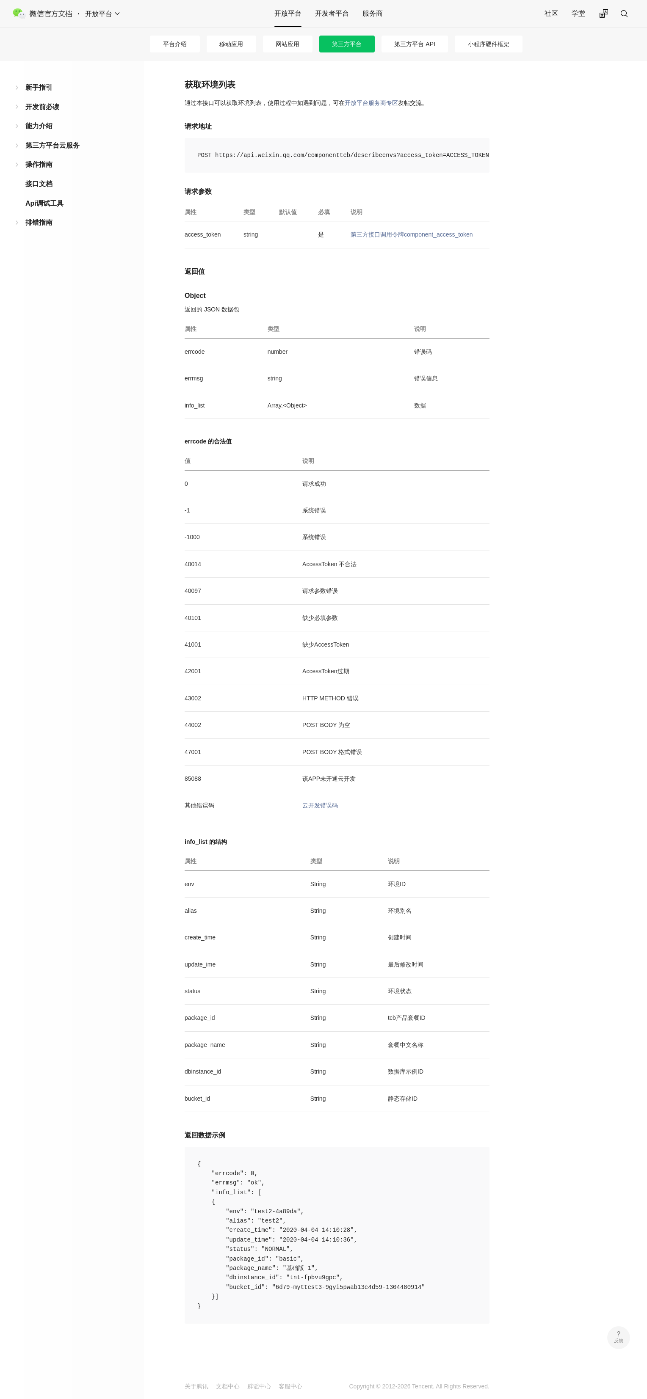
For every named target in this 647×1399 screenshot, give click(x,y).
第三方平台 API (414, 44)
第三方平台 (347, 44)
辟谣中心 (259, 1386)
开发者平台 (332, 13)
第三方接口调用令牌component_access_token (412, 234)
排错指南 (39, 222)
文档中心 (228, 1386)
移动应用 (231, 44)
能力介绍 (39, 125)
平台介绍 (175, 44)
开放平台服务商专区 (371, 102)
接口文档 (39, 183)
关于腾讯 (196, 1386)
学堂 (578, 13)
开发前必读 (42, 106)
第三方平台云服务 (52, 145)
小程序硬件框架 (488, 44)
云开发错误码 (320, 805)
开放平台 (287, 13)
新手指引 (39, 87)
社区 (551, 13)
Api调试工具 (44, 203)
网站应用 (287, 44)
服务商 (372, 13)
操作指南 (39, 164)
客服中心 (290, 1386)
